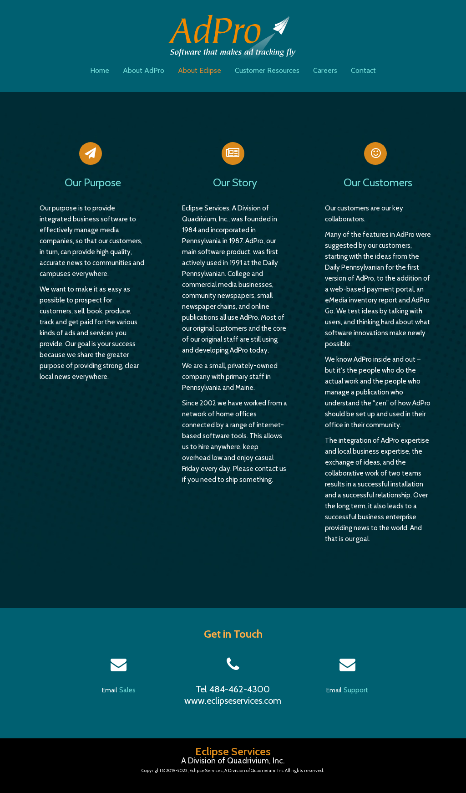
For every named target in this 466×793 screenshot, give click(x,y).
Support (356, 690)
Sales (127, 690)
